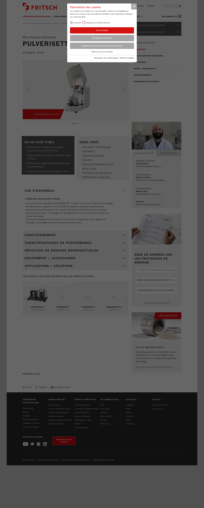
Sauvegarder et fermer (102, 38)
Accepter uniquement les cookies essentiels (102, 45)
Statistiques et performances (98, 23)
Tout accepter (102, 30)
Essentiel (77, 23)
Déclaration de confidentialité (106, 58)
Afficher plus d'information (102, 52)
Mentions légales (127, 58)
